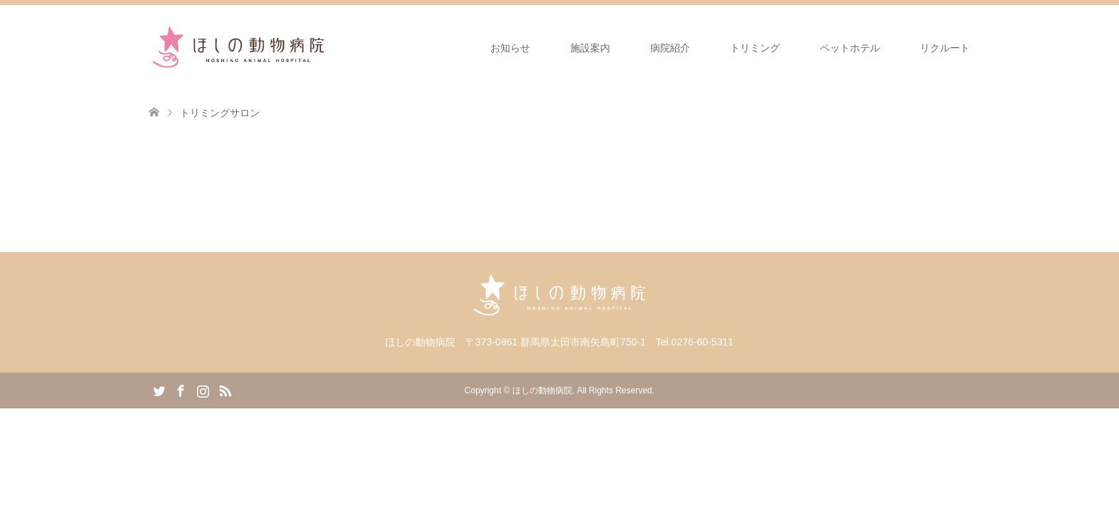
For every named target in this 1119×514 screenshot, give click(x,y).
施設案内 (590, 48)
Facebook (180, 389)
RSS (224, 389)
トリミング (755, 48)
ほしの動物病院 (542, 390)
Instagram (202, 389)
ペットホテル (850, 48)
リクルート (945, 48)
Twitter (159, 389)
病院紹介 (670, 48)
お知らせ (510, 48)
